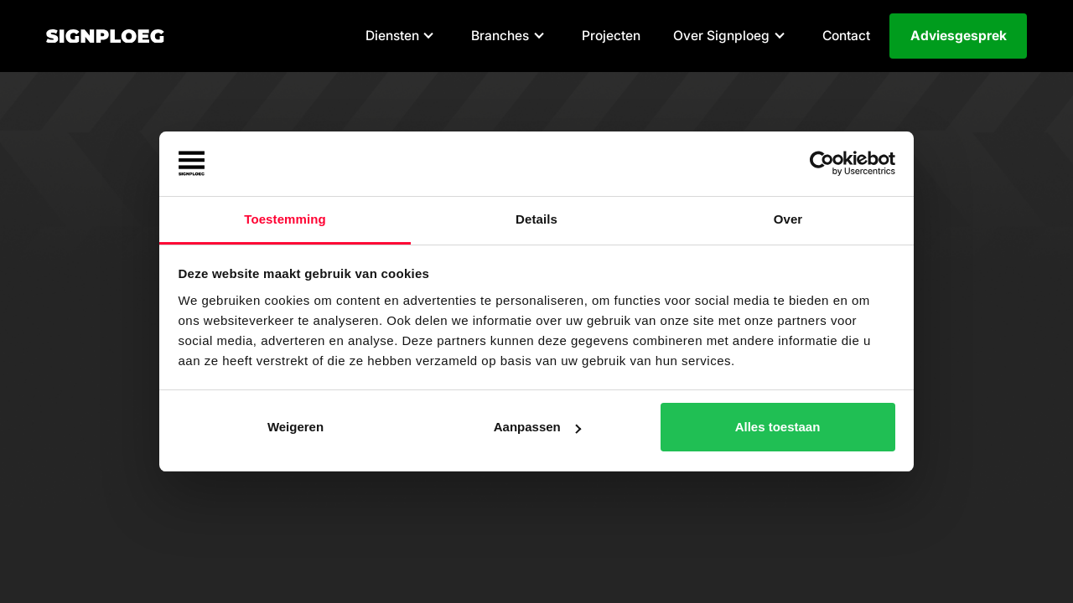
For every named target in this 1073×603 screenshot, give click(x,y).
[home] (105, 36)
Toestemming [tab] (285, 219)
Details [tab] (536, 219)
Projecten (611, 36)
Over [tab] (788, 219)
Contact (846, 36)
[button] (402, 36)
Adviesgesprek (958, 36)
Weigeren (295, 427)
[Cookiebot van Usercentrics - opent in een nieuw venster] (822, 164)
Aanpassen (537, 427)
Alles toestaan (778, 427)
